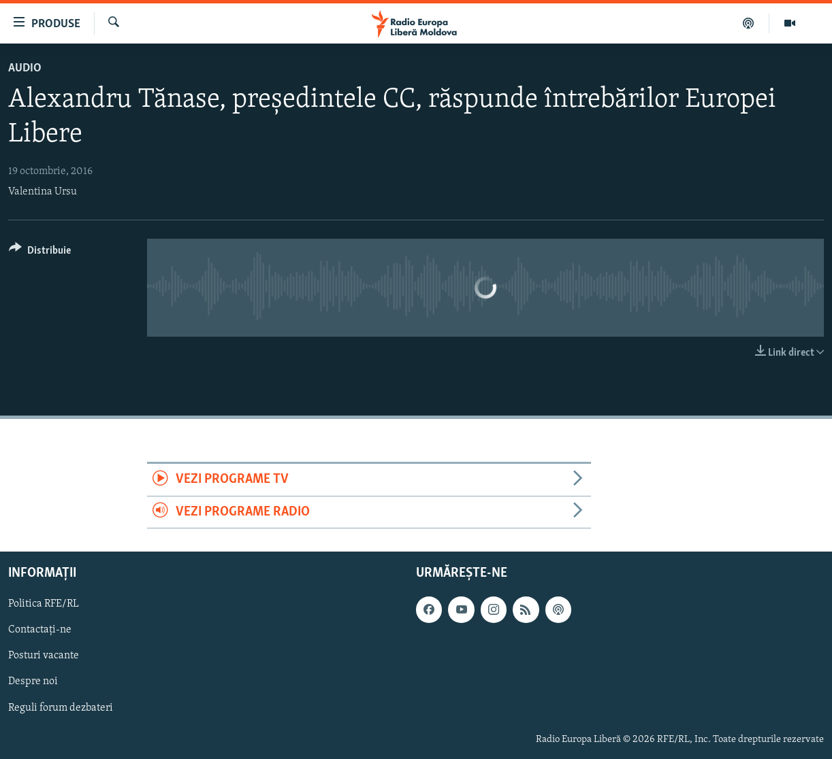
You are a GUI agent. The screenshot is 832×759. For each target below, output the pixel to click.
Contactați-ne (39, 630)
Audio (25, 68)
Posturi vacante (43, 656)
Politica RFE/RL (43, 603)
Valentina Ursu (42, 191)
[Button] (40, 253)
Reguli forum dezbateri (60, 708)
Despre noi (33, 682)
